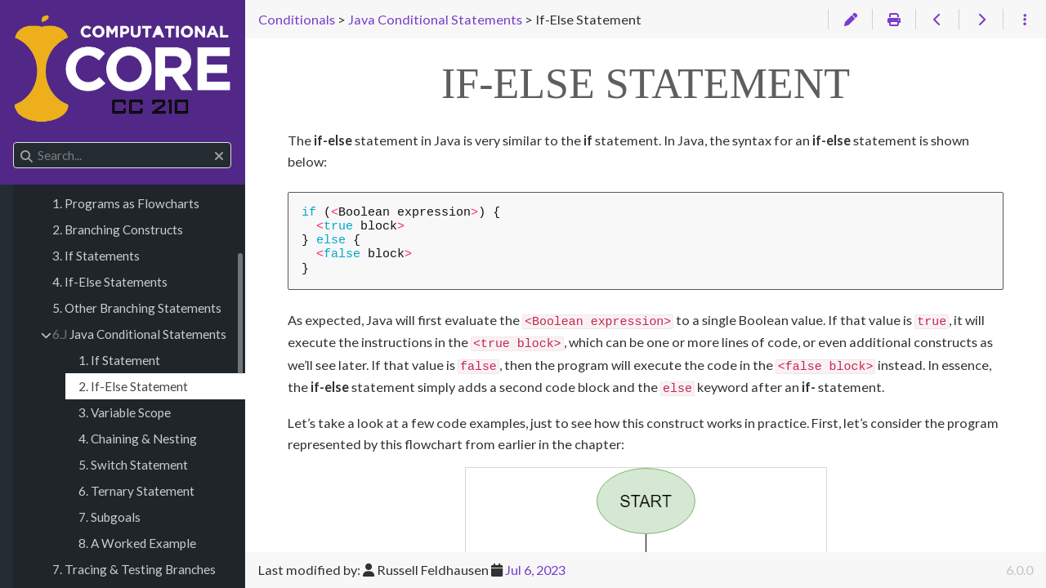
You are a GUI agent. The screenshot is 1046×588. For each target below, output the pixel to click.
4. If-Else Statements (110, 281)
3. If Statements (96, 255)
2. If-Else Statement (133, 386)
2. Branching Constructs (117, 229)
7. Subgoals (109, 517)
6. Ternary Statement (136, 490)
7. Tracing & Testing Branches (134, 569)
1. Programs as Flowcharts (125, 203)
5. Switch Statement (133, 464)
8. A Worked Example (137, 543)
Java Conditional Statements (139, 334)
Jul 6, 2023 (535, 569)
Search (14, 142)
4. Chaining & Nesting (137, 438)
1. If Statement (119, 360)
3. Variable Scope (124, 412)
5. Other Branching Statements (136, 308)
